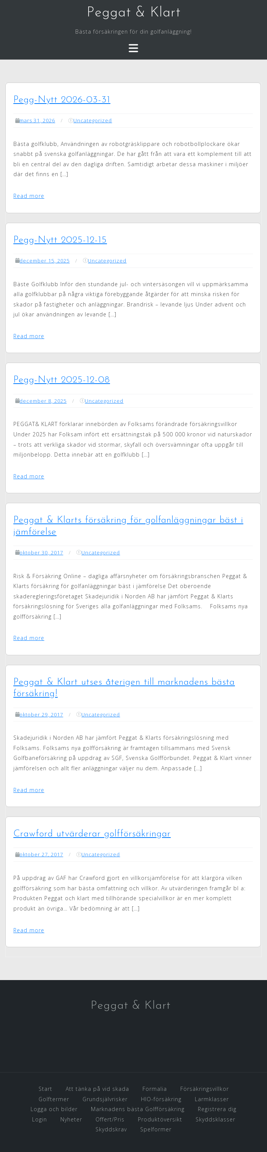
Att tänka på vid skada (97, 1088)
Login (39, 1119)
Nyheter (71, 1119)
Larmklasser (212, 1099)
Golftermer (54, 1099)
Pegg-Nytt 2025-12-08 (61, 380)
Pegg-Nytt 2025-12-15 (60, 240)
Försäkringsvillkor (204, 1088)
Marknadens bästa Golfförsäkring (137, 1109)
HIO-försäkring (161, 1099)
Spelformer (156, 1129)
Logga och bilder (54, 1109)
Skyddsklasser (215, 1119)
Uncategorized (92, 120)
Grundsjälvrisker (105, 1099)
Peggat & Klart (134, 13)
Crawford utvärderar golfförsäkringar (92, 834)
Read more (28, 195)
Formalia (154, 1088)
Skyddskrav (111, 1129)
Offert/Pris (110, 1119)
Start (45, 1088)
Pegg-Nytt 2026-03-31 (61, 100)
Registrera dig (217, 1109)
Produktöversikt (160, 1119)
